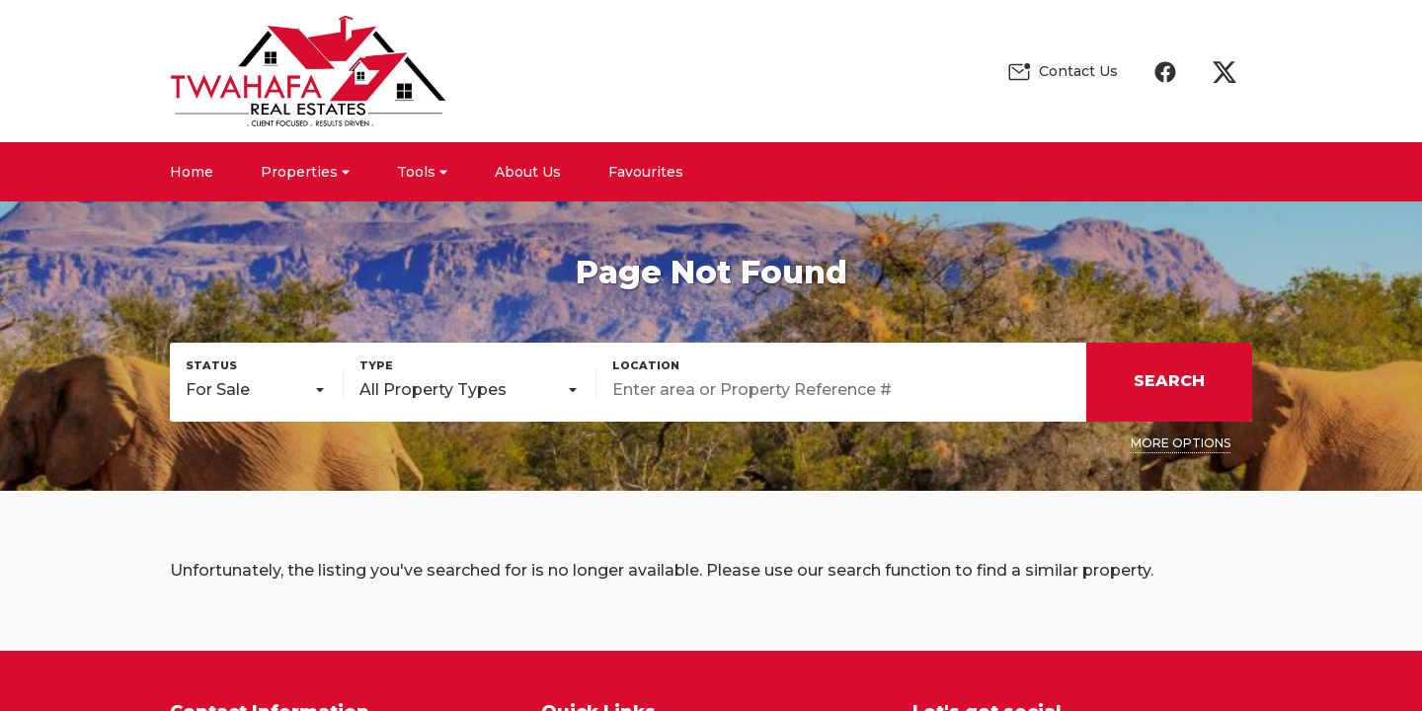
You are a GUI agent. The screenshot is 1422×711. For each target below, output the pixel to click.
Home (191, 172)
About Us (528, 172)
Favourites (645, 172)
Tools (422, 171)
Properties (305, 171)
